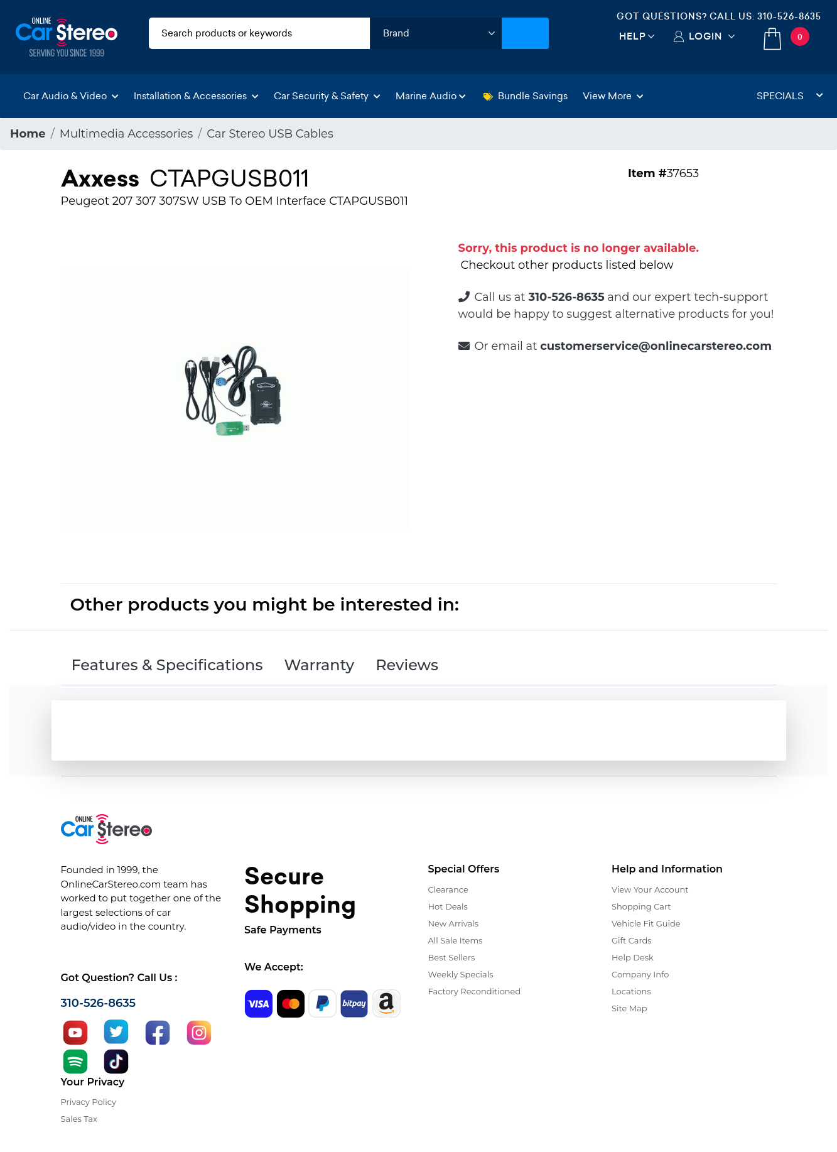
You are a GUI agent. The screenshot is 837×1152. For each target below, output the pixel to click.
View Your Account (650, 889)
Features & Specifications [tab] (167, 665)
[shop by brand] (436, 33)
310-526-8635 (789, 16)
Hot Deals (448, 906)
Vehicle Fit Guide (646, 923)
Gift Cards (632, 940)
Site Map (629, 1008)
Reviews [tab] (406, 665)
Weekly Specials (461, 974)
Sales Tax (79, 1119)
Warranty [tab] (319, 665)
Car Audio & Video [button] (71, 95)
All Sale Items (455, 940)
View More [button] (613, 95)
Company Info (640, 974)
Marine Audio (431, 95)
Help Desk (633, 957)
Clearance (448, 889)
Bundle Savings (525, 95)
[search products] (259, 33)
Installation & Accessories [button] (196, 95)
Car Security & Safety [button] (327, 95)
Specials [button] (790, 95)
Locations (631, 991)
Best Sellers (451, 957)
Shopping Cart (641, 906)
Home (28, 134)
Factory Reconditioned (474, 991)
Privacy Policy (88, 1102)
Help (632, 36)
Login (705, 36)
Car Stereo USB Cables (270, 134)
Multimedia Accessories (126, 134)
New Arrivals (453, 923)
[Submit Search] (525, 33)
